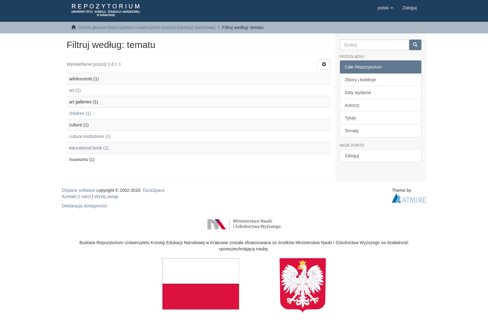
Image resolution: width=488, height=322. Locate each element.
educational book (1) (89, 147)
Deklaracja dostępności (84, 205)
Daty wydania (358, 92)
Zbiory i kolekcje (360, 79)
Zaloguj (352, 155)
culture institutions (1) (89, 136)
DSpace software (78, 190)
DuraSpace (154, 190)
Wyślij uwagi (106, 196)
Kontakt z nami (76, 196)
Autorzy (352, 105)
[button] (385, 8)
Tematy (352, 130)
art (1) (75, 90)
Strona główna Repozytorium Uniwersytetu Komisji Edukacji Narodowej (146, 27)
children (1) (80, 113)
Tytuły (350, 118)
